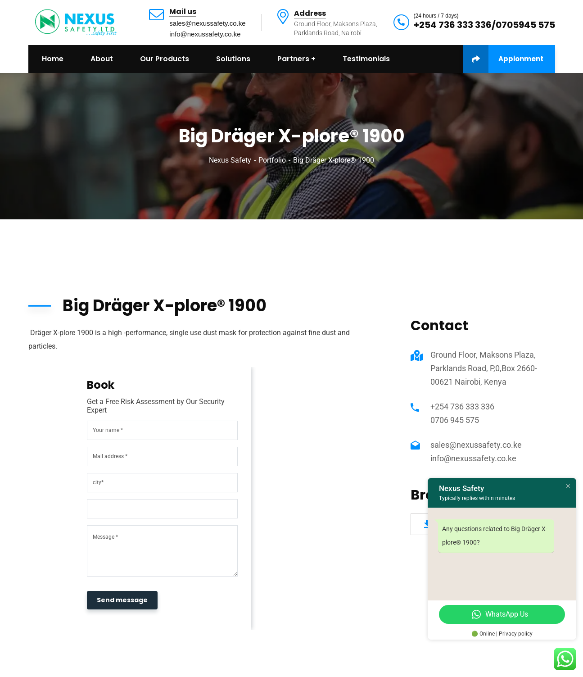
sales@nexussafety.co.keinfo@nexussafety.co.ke (207, 28)
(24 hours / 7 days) (436, 16)
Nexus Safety (230, 160)
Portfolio (272, 160)
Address (310, 13)
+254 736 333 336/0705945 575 (484, 24)
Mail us (182, 12)
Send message (122, 599)
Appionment (503, 59)
